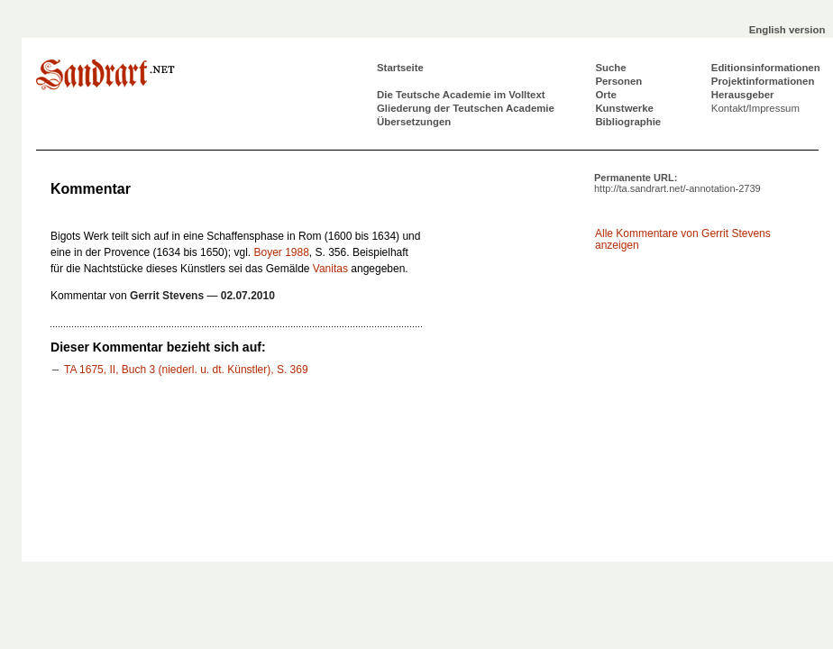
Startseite (400, 67)
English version (787, 29)
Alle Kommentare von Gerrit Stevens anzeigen (683, 239)
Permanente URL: (677, 183)
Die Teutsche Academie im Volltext (461, 94)
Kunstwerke (624, 108)
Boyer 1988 (280, 252)
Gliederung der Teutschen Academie (465, 108)
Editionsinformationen (765, 67)
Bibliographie (628, 121)
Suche (610, 67)
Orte (605, 94)
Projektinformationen (763, 81)
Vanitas (330, 268)
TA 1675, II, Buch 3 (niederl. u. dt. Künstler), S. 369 (186, 369)
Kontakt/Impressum (755, 108)
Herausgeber (742, 94)
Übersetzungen (414, 121)
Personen (618, 81)
